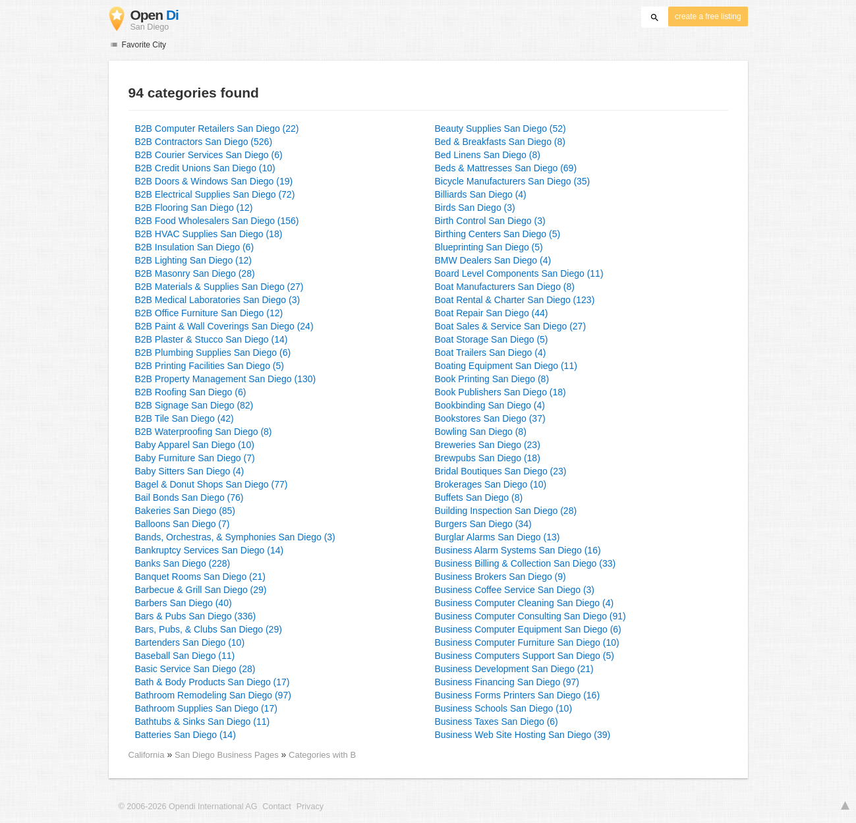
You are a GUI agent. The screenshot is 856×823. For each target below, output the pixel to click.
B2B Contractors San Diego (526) (204, 141)
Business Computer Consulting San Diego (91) (530, 616)
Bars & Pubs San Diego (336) (195, 616)
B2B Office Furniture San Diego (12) (209, 313)
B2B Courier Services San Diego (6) (209, 155)
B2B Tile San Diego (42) (184, 418)
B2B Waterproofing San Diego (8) (203, 431)
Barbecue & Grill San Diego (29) (201, 589)
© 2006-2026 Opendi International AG (188, 806)
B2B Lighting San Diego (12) (193, 260)
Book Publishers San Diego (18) (500, 392)
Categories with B (322, 755)
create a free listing (708, 16)
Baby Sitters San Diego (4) (189, 471)
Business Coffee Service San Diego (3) (515, 589)
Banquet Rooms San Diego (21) (200, 576)
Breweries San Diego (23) (487, 445)
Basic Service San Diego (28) (195, 669)
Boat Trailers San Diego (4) (490, 352)
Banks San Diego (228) (183, 563)
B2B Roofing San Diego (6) (190, 392)
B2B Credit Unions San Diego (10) (205, 168)
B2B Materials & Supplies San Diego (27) (219, 286)
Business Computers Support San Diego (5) (524, 655)
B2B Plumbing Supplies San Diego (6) (213, 352)
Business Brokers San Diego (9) (500, 576)
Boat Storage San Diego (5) (491, 339)
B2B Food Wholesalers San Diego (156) (217, 220)
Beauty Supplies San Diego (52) (500, 128)
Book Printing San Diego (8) (492, 379)
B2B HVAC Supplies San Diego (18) (209, 234)
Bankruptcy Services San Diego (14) (209, 550)
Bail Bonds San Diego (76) (189, 497)
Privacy (310, 806)
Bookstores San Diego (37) (490, 418)
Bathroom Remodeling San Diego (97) (213, 695)
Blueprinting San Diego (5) (489, 247)
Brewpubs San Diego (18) (487, 458)
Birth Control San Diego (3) (490, 220)
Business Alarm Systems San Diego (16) (518, 550)
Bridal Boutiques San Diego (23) (501, 471)
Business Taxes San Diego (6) (496, 721)
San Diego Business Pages (228, 755)
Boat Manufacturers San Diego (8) (505, 286)
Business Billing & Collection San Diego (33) (525, 563)
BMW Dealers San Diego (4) (493, 260)
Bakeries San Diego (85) (185, 510)
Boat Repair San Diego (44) (491, 313)
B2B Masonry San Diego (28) (195, 273)
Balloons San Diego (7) (182, 524)
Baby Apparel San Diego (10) (194, 445)
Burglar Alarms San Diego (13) (497, 537)
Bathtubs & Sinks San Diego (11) (202, 721)
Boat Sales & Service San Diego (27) (510, 326)
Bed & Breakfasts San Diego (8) (500, 141)
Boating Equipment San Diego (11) (506, 365)
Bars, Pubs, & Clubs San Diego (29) (208, 629)
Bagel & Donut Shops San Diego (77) (211, 484)
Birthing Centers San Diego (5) (498, 234)
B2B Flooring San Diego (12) (194, 207)
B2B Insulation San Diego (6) (194, 247)
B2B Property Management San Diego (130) (225, 379)
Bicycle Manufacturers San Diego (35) (512, 181)
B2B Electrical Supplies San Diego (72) (215, 194)
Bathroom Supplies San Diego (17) (206, 708)
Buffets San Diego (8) (479, 497)
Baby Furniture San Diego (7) (195, 458)
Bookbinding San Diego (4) (490, 405)
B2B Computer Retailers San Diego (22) (217, 128)
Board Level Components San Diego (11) (519, 273)
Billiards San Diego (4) (481, 194)
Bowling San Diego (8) (481, 431)
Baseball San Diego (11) (185, 655)
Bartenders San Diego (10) (190, 642)
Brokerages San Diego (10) (491, 484)
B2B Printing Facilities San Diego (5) (209, 365)
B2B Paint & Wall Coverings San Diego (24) (224, 326)
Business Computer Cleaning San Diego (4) (524, 603)
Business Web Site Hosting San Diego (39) (523, 734)
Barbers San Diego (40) (183, 603)
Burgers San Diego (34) (483, 524)
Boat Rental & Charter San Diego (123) (515, 300)
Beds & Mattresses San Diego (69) (506, 168)
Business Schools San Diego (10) (504, 708)
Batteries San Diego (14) (185, 734)
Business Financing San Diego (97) (507, 682)
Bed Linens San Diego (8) (487, 155)
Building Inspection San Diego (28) (506, 510)
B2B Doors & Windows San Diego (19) (214, 181)
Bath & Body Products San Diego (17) (212, 682)
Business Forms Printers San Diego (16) (517, 695)
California (146, 755)
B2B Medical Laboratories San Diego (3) (217, 300)
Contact (276, 806)
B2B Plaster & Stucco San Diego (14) (211, 339)
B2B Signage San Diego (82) (194, 405)
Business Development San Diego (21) (514, 669)
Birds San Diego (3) (475, 207)
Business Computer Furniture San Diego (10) (527, 642)
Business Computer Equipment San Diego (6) (528, 629)
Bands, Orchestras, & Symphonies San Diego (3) (235, 537)
